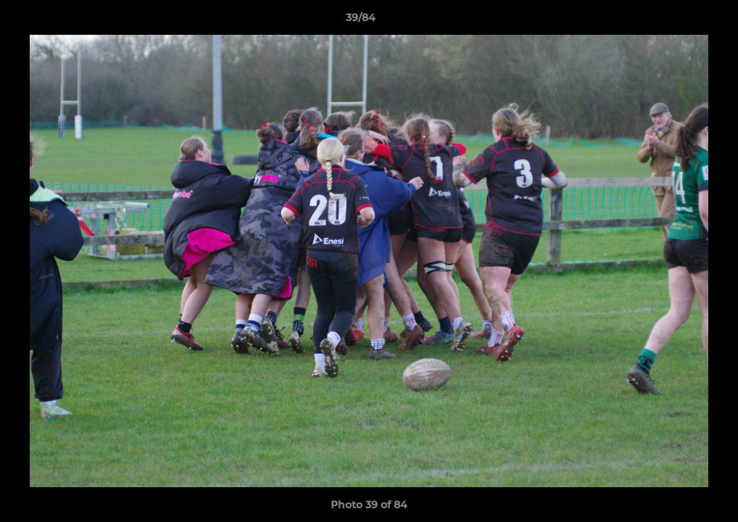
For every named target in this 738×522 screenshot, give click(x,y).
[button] (677, 21)
